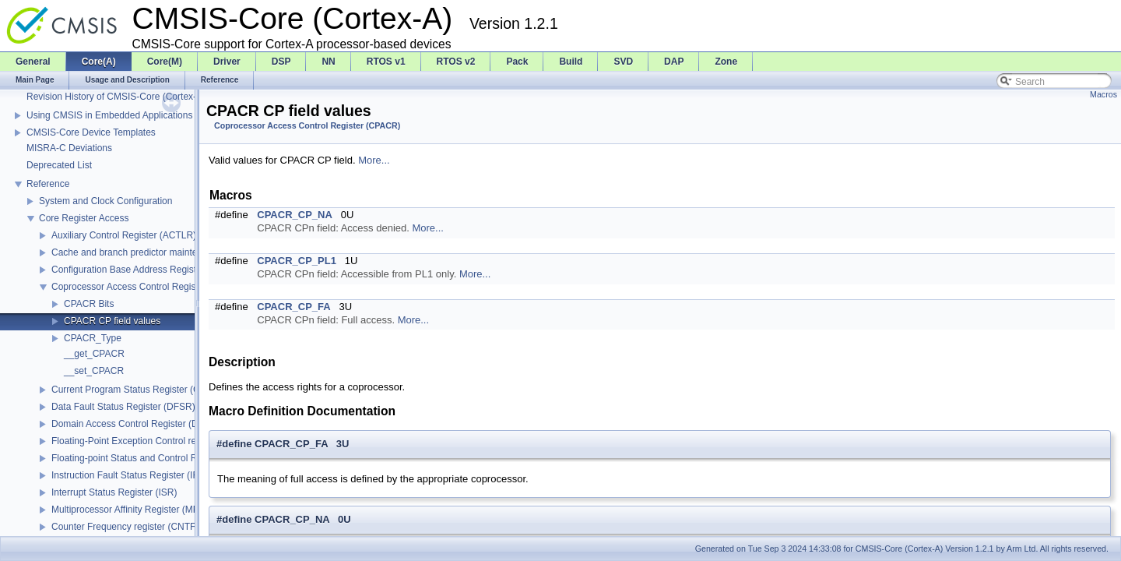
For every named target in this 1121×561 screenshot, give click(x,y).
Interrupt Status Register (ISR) (114, 492)
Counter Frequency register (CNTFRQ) (132, 526)
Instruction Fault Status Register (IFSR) (132, 475)
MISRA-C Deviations (69, 148)
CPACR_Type (92, 338)
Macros (1103, 94)
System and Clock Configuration (105, 201)
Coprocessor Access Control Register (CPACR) (149, 286)
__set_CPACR (94, 370)
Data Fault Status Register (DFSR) (123, 406)
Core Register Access (83, 218)
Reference (47, 183)
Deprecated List (59, 165)
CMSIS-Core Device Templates (91, 132)
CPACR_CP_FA (293, 306)
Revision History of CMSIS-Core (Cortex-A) (116, 96)
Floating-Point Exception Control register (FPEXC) (155, 441)
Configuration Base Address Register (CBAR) (145, 269)
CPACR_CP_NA (294, 215)
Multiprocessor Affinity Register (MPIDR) (135, 509)
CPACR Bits (89, 303)
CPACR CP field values (112, 321)
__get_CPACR (94, 353)
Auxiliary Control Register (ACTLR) (123, 235)
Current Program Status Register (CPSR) (136, 389)
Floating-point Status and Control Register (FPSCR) (158, 458)
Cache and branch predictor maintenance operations (160, 252)
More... (373, 160)
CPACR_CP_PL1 (296, 260)
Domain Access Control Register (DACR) (136, 423)
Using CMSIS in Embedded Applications (109, 115)
